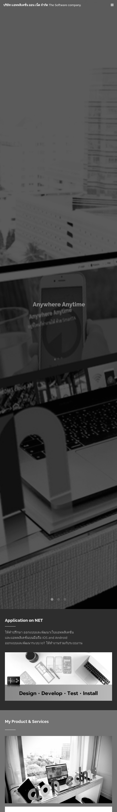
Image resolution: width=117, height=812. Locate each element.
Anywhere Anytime (59, 304)
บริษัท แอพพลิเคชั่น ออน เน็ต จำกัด (42, 5)
